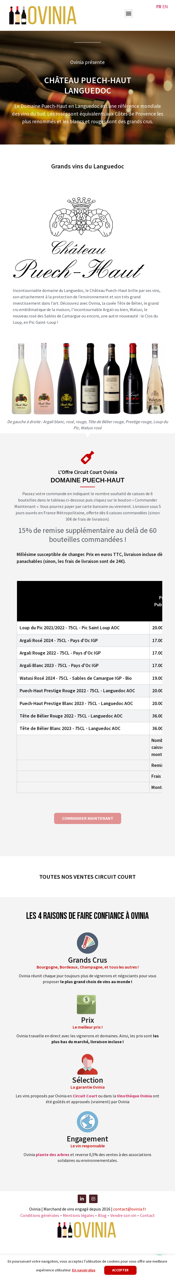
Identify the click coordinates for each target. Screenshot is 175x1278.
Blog (102, 1215)
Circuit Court (85, 1095)
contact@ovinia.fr (129, 1209)
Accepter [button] (120, 1270)
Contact (147, 1215)
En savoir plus (83, 1270)
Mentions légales (78, 1215)
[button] (128, 13)
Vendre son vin (123, 1215)
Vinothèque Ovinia (134, 1095)
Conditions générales (39, 1215)
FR (158, 6)
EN (165, 6)
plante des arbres (52, 1154)
